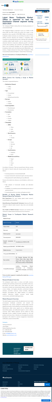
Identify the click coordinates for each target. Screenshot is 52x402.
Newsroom (20, 384)
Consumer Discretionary (23, 365)
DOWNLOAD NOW (28, 348)
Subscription (5, 382)
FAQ (19, 385)
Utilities (19, 368)
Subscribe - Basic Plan (40, 22)
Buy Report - (40, 17)
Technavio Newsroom (8, 10)
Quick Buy (42, 30)
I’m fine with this (46, 400)
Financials (5, 370)
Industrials (36, 367)
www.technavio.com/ (12, 335)
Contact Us (5, 384)
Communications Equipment (24, 370)
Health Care (5, 367)
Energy (35, 368)
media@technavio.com (11, 333)
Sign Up (47, 384)
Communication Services (8, 368)
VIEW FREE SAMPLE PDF (41, 35)
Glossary (4, 385)
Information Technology (39, 365)
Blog (19, 382)
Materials (20, 367)
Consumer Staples (18, 10)
